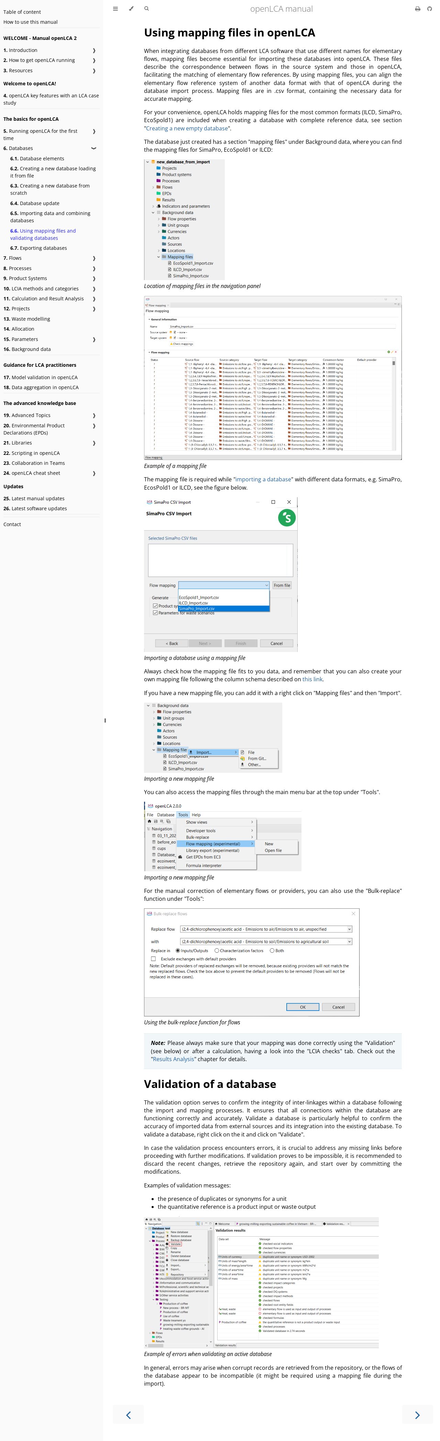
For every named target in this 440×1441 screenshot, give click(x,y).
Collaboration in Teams (34, 463)
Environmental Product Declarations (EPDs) (34, 429)
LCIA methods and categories (41, 288)
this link (312, 679)
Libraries (17, 442)
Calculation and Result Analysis (43, 298)
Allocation (18, 328)
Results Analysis (173, 1059)
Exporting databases (38, 248)
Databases (18, 148)
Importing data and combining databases (50, 217)
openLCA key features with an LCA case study (51, 99)
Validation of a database (210, 1083)
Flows (12, 258)
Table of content (22, 12)
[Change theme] (131, 8)
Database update (34, 203)
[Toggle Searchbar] (146, 8)
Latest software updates (35, 508)
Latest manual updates (34, 498)
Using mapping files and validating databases (43, 234)
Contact (12, 524)
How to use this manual (30, 22)
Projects (16, 308)
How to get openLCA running (39, 60)
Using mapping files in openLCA (229, 32)
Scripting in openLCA (31, 453)
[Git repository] (430, 8)
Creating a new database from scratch (50, 189)
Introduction (20, 50)
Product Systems (25, 278)
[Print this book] (418, 8)
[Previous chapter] (128, 1414)
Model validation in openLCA (40, 377)
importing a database (263, 479)
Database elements (37, 158)
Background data (27, 349)
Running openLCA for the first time (40, 134)
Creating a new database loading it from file (53, 172)
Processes (17, 268)
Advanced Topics (27, 415)
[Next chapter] (417, 1414)
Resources (18, 70)
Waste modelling (26, 319)
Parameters (20, 339)
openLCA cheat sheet (31, 473)
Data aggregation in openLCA (41, 387)
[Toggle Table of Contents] (115, 8)
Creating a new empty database (187, 128)
